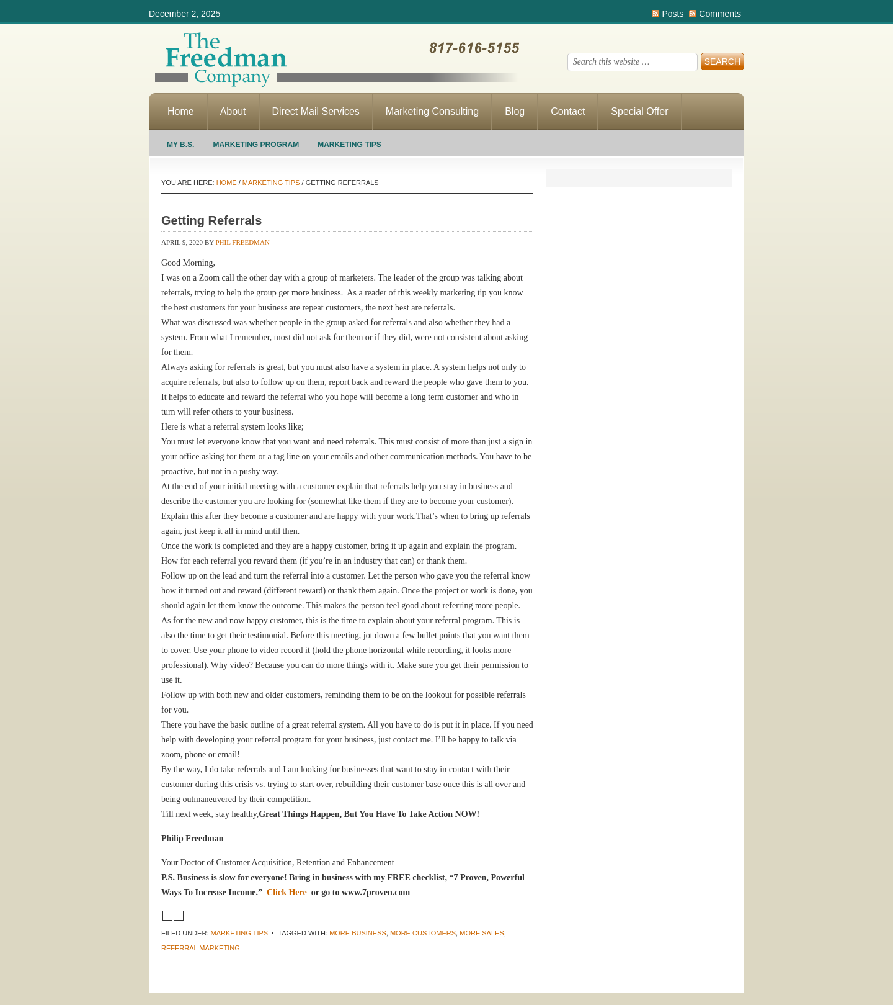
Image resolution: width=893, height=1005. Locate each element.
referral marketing (200, 948)
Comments (720, 14)
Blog (515, 111)
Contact (568, 111)
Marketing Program (256, 144)
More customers (423, 933)
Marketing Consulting (432, 111)
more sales (482, 933)
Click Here (287, 892)
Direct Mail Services (316, 111)
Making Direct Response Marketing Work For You (335, 59)
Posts (672, 14)
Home (180, 111)
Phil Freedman (243, 242)
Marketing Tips (349, 144)
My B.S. (180, 144)
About (233, 111)
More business (357, 933)
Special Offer (639, 111)
